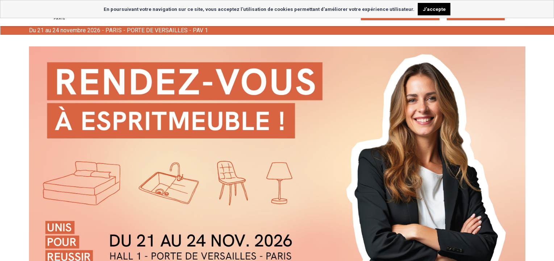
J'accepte (434, 9)
